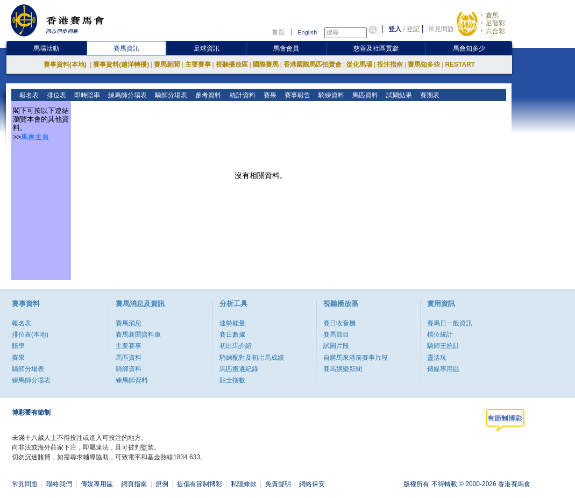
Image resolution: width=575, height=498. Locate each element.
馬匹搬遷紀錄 (238, 369)
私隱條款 (244, 484)
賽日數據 (232, 334)
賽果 (268, 95)
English (307, 32)
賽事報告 (296, 95)
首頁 (278, 32)
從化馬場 (359, 64)
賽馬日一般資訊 (449, 323)
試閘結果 (397, 95)
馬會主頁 (35, 137)
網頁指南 (134, 484)
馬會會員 (286, 48)
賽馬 (492, 15)
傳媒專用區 (443, 369)
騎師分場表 (170, 95)
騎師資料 (128, 369)
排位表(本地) (30, 334)
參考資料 (207, 95)
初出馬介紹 (235, 346)
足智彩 (495, 23)
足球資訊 (206, 48)
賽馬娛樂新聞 (342, 369)
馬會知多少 (469, 48)
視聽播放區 (232, 64)
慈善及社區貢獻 (376, 48)
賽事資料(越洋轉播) (121, 64)
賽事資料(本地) (66, 64)
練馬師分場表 (127, 95)
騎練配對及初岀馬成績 (251, 357)
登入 (394, 29)
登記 (413, 29)
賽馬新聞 (167, 64)
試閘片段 (336, 346)
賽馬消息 (128, 323)
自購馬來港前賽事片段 (355, 357)
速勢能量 (232, 323)
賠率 (18, 346)
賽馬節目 (336, 334)
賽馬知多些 (424, 64)
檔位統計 (440, 334)
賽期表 (428, 95)
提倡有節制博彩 (199, 484)
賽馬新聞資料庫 (138, 334)
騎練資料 (330, 95)
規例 (161, 484)
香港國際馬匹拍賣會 (312, 64)
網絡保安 (312, 484)
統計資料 (241, 95)
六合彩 (495, 31)
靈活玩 (436, 357)
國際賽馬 (266, 64)
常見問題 (441, 29)
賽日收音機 (339, 323)
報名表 (28, 95)
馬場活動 (46, 48)
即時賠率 (86, 95)
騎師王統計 (443, 346)
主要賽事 (198, 64)
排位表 (55, 95)
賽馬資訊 (126, 48)
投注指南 (390, 64)
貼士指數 (232, 380)
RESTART (460, 64)
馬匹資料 (364, 95)
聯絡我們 (59, 484)
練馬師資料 (132, 380)
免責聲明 (278, 484)
